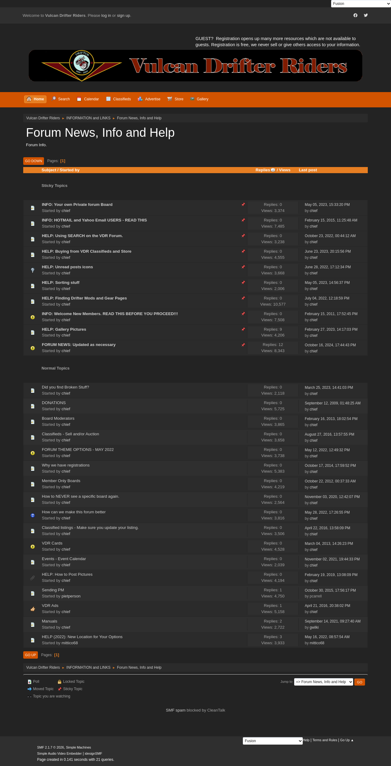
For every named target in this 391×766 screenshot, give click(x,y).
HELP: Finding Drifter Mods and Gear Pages (84, 298)
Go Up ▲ (347, 740)
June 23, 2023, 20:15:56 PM (328, 251)
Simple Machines (78, 747)
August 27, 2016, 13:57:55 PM (329, 434)
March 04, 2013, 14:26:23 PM (329, 543)
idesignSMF (93, 753)
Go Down (33, 161)
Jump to (286, 682)
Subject (49, 170)
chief (65, 210)
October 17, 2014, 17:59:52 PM (330, 465)
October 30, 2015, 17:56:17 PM (330, 590)
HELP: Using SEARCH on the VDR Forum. (82, 235)
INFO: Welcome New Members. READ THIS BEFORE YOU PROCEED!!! (110, 313)
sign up (123, 15)
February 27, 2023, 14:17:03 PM (331, 329)
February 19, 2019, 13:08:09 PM (331, 575)
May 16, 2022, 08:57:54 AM (327, 637)
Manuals (49, 621)
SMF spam (175, 710)
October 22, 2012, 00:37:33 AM (330, 481)
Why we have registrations (66, 465)
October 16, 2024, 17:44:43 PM (330, 345)
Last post (308, 170)
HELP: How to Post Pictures (67, 574)
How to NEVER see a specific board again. (80, 496)
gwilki (314, 627)
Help (306, 740)
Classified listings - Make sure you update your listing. (90, 527)
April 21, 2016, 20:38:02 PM (327, 606)
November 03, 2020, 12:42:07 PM (332, 497)
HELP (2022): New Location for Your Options (82, 636)
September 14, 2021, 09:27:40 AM (333, 621)
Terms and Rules (324, 740)
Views (285, 170)
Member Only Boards (61, 480)
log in (106, 15)
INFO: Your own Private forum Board (77, 204)
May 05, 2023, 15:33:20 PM (327, 205)
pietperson (70, 596)
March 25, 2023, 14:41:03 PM (329, 387)
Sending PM (53, 590)
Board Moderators (58, 418)
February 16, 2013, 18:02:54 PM (331, 419)
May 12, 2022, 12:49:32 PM (327, 450)
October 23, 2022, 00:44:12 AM (330, 236)
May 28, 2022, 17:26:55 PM (327, 512)
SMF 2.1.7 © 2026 (50, 747)
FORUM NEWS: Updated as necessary (78, 344)
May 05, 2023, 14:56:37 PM (327, 283)
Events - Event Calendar (64, 558)
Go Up (30, 655)
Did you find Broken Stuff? (65, 387)
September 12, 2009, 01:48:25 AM (333, 403)
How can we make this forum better (74, 512)
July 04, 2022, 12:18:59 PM (327, 298)
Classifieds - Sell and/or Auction (70, 434)
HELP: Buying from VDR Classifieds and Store (86, 251)
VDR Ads (50, 605)
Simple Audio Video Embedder (59, 753)
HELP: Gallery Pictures (64, 329)
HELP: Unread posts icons (67, 267)
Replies (266, 170)
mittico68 (69, 643)
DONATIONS (54, 402)
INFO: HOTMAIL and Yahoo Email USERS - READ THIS (94, 220)
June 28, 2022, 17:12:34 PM (328, 267)
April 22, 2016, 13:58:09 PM (327, 528)
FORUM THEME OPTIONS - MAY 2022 (78, 449)
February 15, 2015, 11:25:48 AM (331, 220)
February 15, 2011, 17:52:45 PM (331, 314)
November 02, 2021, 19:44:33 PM (332, 559)
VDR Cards (52, 543)
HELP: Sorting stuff (60, 282)
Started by (69, 170)
